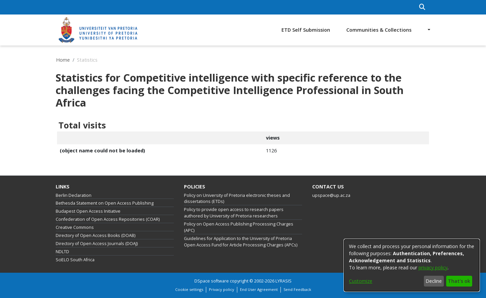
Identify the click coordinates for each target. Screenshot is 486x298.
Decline (434, 281)
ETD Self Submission (305, 30)
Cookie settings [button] (189, 289)
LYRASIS (283, 281)
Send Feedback (297, 289)
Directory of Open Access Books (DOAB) (95, 235)
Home (63, 60)
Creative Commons (75, 227)
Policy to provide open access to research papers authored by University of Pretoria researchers (234, 213)
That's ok (459, 281)
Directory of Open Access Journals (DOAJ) (97, 243)
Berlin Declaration (73, 195)
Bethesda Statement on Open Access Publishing (105, 203)
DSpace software (211, 281)
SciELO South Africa (75, 260)
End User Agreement (259, 289)
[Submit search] (422, 7)
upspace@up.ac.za (331, 195)
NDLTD (62, 252)
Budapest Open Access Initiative (88, 211)
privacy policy (433, 267)
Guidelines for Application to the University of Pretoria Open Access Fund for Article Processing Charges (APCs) (240, 242)
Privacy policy (221, 289)
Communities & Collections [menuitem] (378, 30)
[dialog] (411, 265)
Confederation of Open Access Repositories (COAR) (108, 219)
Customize (360, 281)
